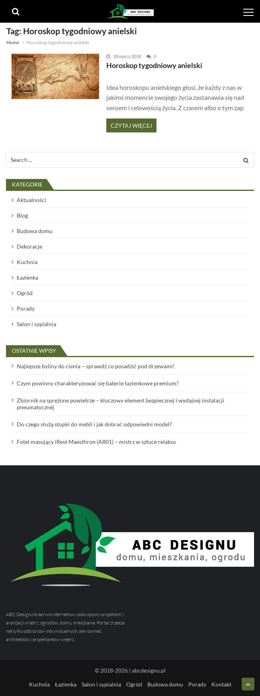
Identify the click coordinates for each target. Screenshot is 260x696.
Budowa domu (35, 230)
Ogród (25, 293)
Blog (22, 215)
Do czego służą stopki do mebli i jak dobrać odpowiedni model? (94, 424)
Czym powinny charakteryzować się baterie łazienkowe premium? (98, 383)
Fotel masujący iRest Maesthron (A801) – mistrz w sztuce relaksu (96, 441)
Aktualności (31, 199)
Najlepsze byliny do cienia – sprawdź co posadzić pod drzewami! (96, 366)
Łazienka (27, 277)
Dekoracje (29, 246)
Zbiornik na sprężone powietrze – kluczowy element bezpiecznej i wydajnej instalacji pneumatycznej (120, 403)
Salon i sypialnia (36, 324)
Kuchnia (27, 262)
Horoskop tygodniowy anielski (154, 65)
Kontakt (221, 684)
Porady (26, 308)
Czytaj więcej (131, 125)
